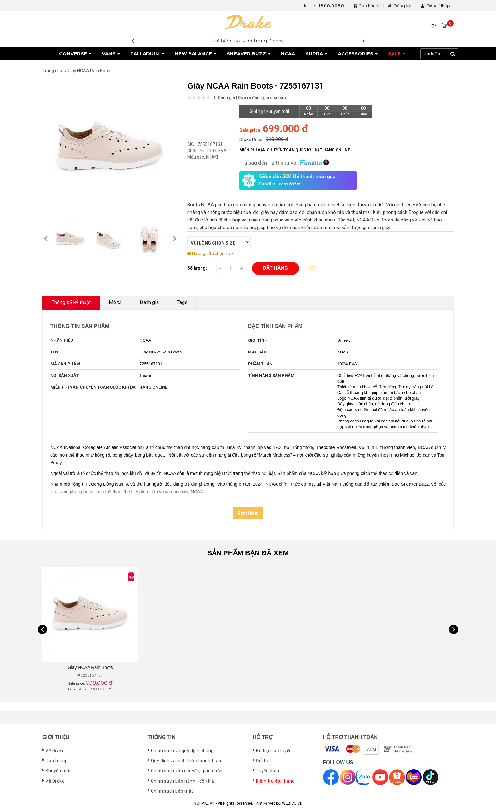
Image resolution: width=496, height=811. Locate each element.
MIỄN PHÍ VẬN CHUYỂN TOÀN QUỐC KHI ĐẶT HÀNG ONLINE (108, 387)
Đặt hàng (275, 268)
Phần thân (260, 363)
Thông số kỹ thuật (71, 302)
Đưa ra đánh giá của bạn (262, 97)
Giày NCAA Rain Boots (90, 667)
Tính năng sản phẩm (271, 375)
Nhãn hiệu (61, 340)
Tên (54, 352)
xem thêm (289, 184)
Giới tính (258, 340)
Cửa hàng (368, 5)
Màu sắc (257, 352)
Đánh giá (149, 302)
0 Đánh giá (224, 97)
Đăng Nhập (435, 5)
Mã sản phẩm (65, 363)
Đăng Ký (399, 5)
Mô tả (115, 302)
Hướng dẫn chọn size (210, 253)
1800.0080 (331, 5)
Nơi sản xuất (64, 375)
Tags (182, 302)
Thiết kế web (264, 803)
